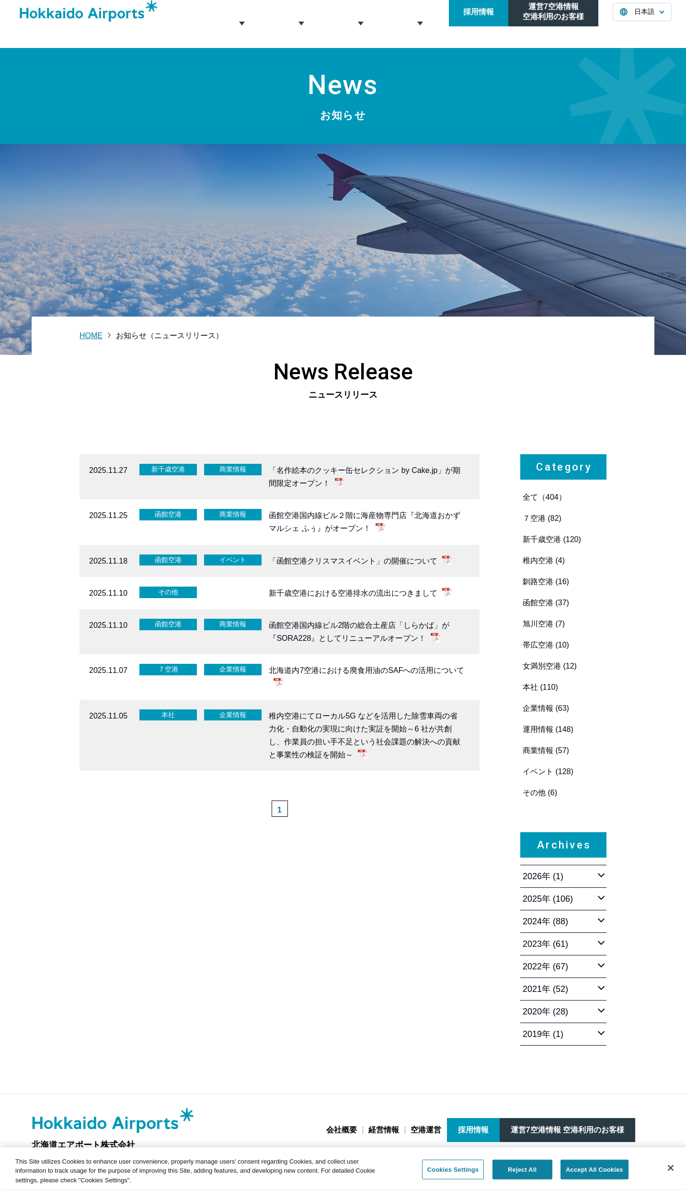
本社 (540, 687)
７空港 (542, 518)
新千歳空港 (552, 539)
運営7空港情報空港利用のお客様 (553, 23)
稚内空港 (544, 560)
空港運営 (359, 24)
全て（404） (544, 497)
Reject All (522, 1174)
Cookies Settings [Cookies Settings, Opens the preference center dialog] (453, 1174)
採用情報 (478, 24)
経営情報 (300, 24)
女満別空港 (550, 666)
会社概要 (241, 24)
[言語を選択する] (642, 24)
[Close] (670, 1173)
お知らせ (419, 24)
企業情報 (546, 708)
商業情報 (546, 750)
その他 (540, 793)
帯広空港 (546, 645)
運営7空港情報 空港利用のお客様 (567, 1130)
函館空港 (546, 603)
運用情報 (548, 729)
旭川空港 (544, 624)
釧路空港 (546, 581)
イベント (548, 771)
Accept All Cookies (594, 1174)
